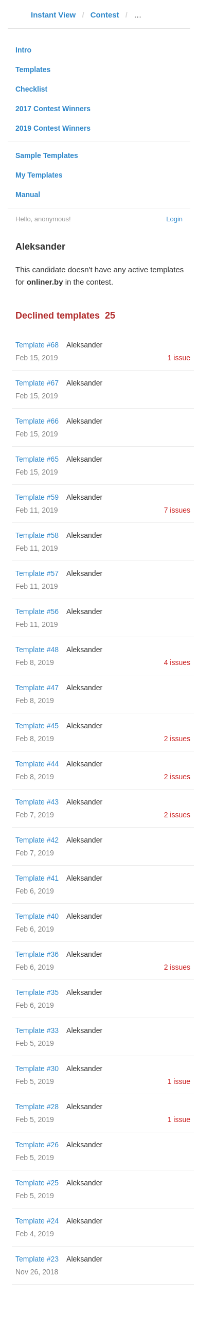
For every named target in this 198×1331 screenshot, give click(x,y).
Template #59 (37, 497)
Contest (105, 14)
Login (174, 219)
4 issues (177, 662)
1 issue (179, 358)
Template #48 (37, 649)
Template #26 (37, 1145)
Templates (32, 69)
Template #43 (37, 802)
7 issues (177, 510)
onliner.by (152, 14)
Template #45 (37, 726)
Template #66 (37, 421)
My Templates (39, 175)
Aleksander (84, 345)
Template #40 (37, 916)
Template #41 (37, 878)
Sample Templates (46, 155)
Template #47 (37, 688)
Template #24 (37, 1221)
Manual (27, 194)
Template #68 (37, 345)
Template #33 (37, 1030)
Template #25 (37, 1183)
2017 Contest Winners (53, 108)
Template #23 (37, 1259)
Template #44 (37, 764)
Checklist (31, 89)
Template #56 (37, 611)
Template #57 (37, 573)
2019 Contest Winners (53, 128)
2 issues (177, 738)
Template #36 (37, 954)
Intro (23, 50)
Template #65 (37, 459)
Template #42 (37, 840)
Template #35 (37, 992)
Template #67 (37, 383)
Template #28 (37, 1106)
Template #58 (37, 535)
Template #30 (37, 1068)
